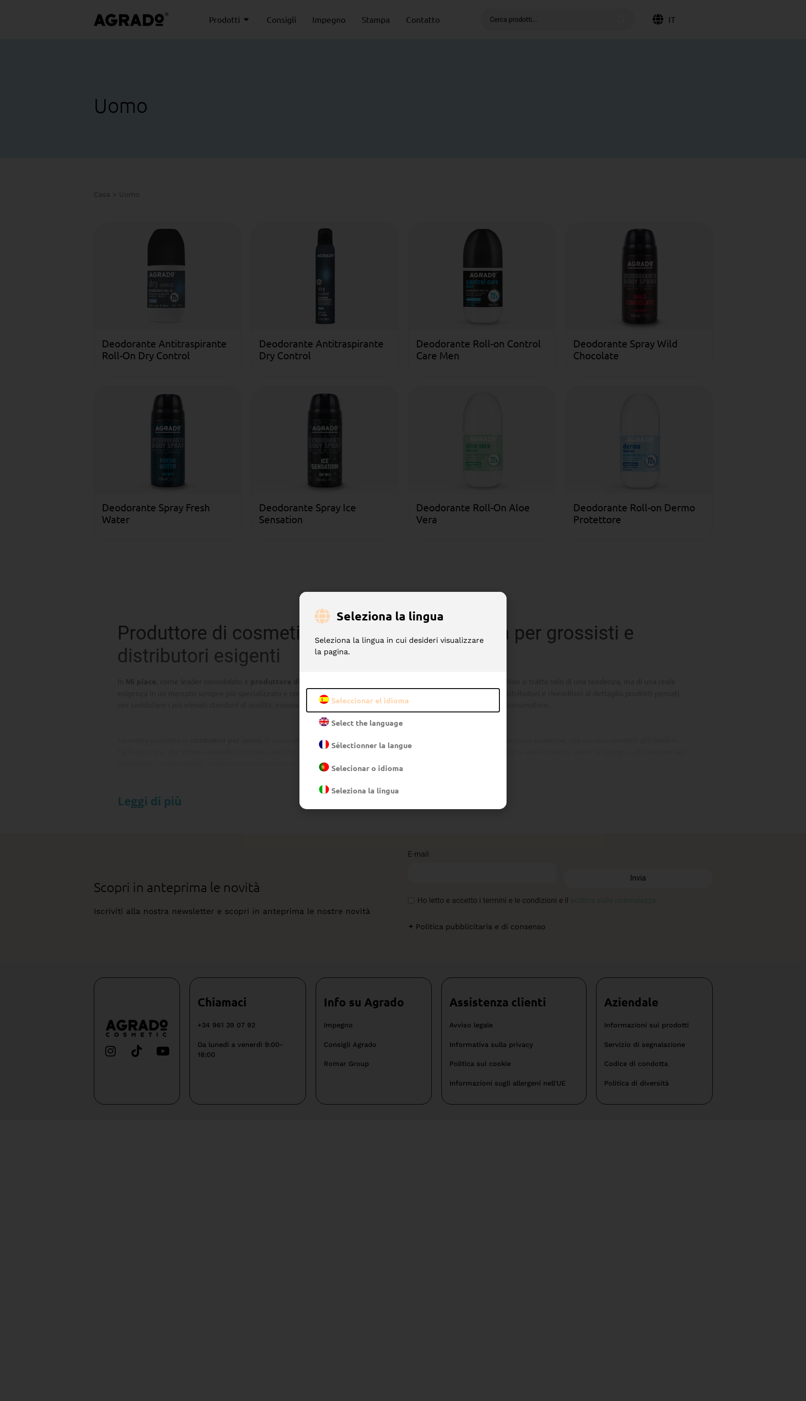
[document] (403, 700)
